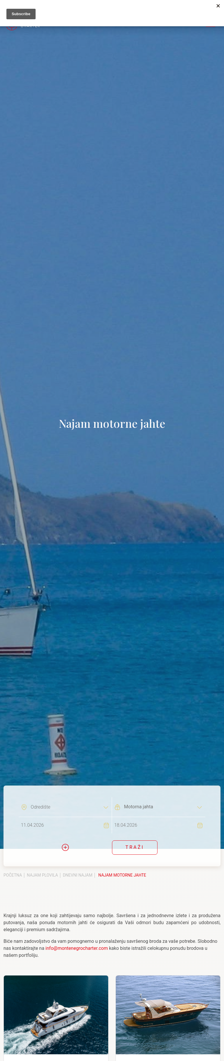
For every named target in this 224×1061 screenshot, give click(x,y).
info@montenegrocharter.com (77, 948)
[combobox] (69, 807)
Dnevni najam (77, 875)
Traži (134, 847)
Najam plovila (42, 875)
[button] (65, 847)
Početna (13, 875)
